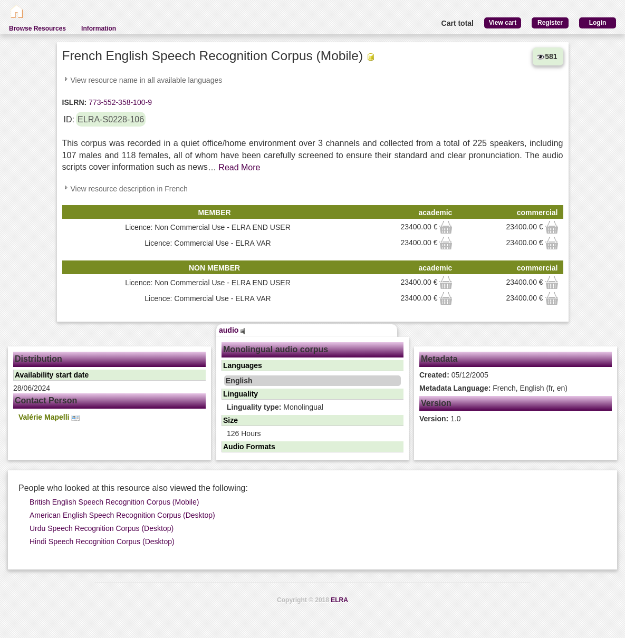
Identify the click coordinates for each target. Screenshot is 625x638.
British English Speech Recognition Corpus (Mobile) (114, 502)
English (239, 380)
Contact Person (46, 400)
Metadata (439, 358)
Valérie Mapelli (49, 417)
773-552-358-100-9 (119, 102)
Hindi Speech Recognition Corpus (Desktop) (102, 541)
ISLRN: (74, 102)
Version (436, 403)
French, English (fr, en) (493, 388)
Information (98, 28)
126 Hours (244, 433)
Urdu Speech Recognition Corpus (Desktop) (102, 528)
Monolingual (275, 407)
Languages (242, 365)
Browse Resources (37, 28)
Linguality (240, 394)
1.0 (440, 418)
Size (230, 420)
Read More (239, 167)
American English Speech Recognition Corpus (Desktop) (122, 515)
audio (232, 330)
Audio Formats (249, 446)
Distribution (38, 358)
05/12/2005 (453, 375)
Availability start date (52, 375)
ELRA (339, 600)
